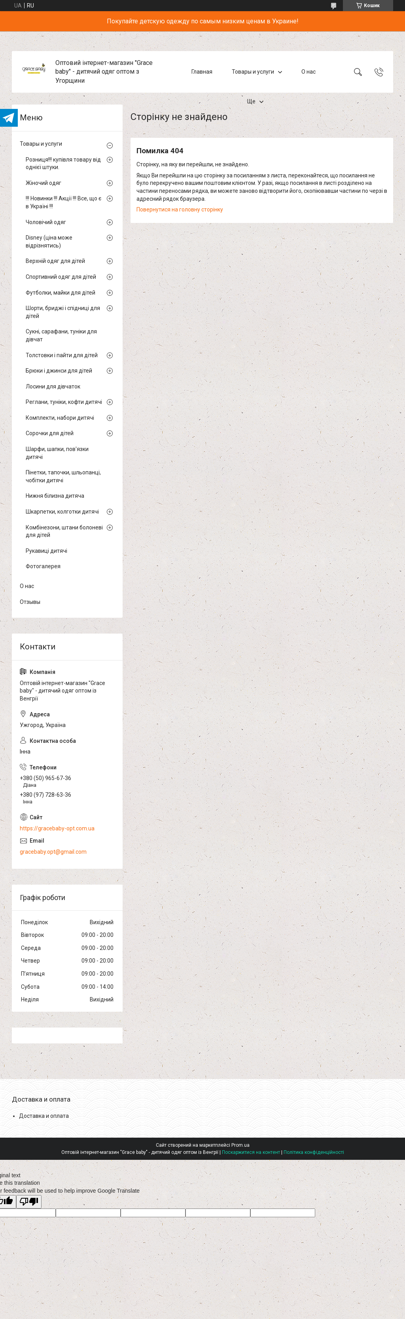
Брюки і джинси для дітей (59, 370)
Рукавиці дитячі (46, 551)
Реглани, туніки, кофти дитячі (64, 402)
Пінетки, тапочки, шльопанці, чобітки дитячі (63, 476)
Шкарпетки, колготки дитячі (62, 511)
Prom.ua (240, 1145)
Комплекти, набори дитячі (60, 418)
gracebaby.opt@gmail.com (53, 852)
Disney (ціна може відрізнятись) (49, 241)
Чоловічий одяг (46, 222)
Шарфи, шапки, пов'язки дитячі (57, 453)
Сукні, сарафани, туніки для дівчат (61, 335)
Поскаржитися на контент (251, 1152)
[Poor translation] (29, 1202)
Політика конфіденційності (314, 1152)
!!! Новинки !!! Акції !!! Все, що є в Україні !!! (63, 202)
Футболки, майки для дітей (60, 292)
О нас (308, 72)
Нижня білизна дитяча (55, 496)
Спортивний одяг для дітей (61, 277)
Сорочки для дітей (50, 433)
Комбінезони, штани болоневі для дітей (64, 531)
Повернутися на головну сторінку (179, 209)
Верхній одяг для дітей (55, 261)
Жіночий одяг (43, 183)
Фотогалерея (43, 566)
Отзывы (30, 602)
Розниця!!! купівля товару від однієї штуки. (63, 163)
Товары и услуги (253, 72)
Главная (201, 72)
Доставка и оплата (44, 1116)
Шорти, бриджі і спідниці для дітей (63, 312)
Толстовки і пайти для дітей (62, 355)
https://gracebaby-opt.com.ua (57, 828)
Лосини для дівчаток (53, 386)
